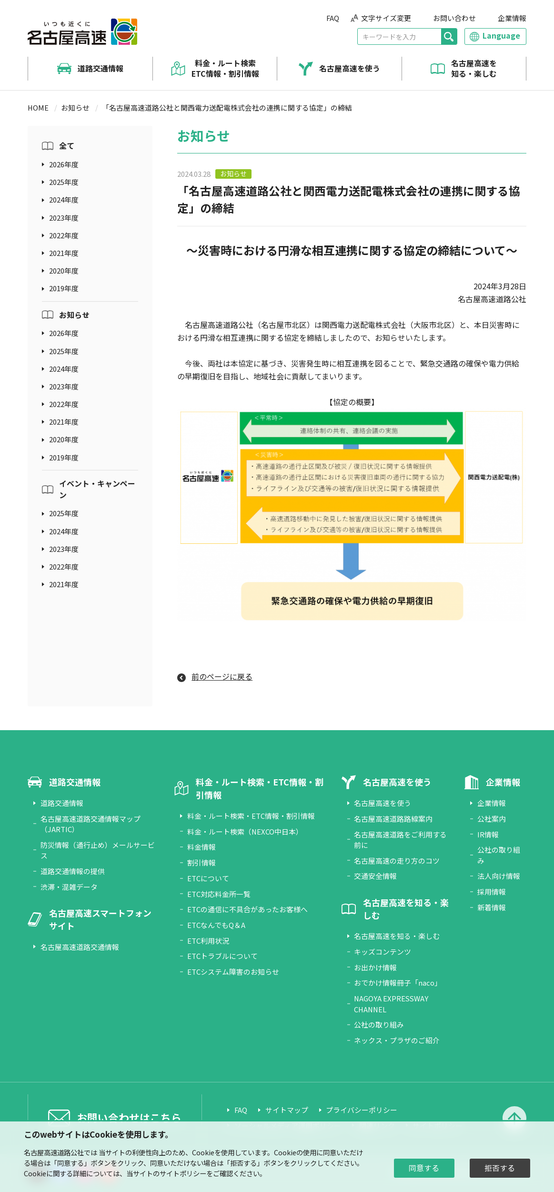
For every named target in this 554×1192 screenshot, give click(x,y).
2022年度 (64, 235)
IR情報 (488, 834)
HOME (38, 107)
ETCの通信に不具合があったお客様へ (247, 909)
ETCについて (208, 878)
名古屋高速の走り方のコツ (397, 861)
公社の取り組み (379, 1024)
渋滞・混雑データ (69, 887)
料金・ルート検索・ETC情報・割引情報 (251, 816)
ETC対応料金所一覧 (219, 894)
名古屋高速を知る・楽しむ (474, 68)
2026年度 (64, 164)
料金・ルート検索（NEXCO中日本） (245, 831)
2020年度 (64, 270)
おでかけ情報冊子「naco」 (398, 983)
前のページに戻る (221, 676)
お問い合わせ (454, 18)
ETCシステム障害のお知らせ (233, 972)
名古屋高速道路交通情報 (79, 947)
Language (501, 35)
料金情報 (201, 847)
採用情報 (491, 891)
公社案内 (491, 819)
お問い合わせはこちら (129, 1117)
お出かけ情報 (375, 967)
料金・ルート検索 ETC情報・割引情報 (225, 68)
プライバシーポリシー (361, 1110)
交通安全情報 (375, 876)
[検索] (449, 36)
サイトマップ (286, 1110)
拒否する (499, 1167)
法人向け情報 (498, 876)
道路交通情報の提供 (72, 871)
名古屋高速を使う (349, 68)
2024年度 (64, 199)
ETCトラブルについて (222, 956)
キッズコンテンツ (382, 952)
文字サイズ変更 (386, 18)
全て (66, 145)
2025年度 (64, 182)
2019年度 (64, 288)
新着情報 (491, 907)
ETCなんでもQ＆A (216, 925)
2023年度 (64, 218)
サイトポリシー (183, 1173)
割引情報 (201, 862)
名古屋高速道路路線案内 (393, 819)
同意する (424, 1167)
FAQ (332, 18)
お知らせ (75, 107)
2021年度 (64, 253)
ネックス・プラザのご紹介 (397, 1040)
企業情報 (512, 18)
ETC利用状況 (208, 941)
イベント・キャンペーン (97, 489)
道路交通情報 (100, 68)
